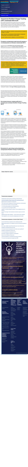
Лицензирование (4, 13)
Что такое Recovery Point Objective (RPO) (9, 207)
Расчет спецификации (5, 7)
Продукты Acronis (4, 5)
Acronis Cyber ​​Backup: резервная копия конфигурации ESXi (12, 221)
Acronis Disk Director (5, 330)
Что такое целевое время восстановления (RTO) (10, 206)
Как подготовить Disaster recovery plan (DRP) (9, 204)
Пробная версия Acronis (18, 308)
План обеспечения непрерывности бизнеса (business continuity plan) (14, 203)
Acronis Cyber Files (5, 324)
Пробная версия (4, 9)
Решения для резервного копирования (25, 308)
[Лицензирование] (8, 13)
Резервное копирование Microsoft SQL (8, 227)
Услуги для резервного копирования (25, 312)
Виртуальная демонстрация (6, 11)
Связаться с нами (4, 15)
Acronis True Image (5, 326)
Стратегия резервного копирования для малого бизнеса (12, 236)
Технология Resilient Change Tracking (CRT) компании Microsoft (13, 200)
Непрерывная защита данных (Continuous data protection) (12, 198)
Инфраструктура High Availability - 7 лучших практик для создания (13, 214)
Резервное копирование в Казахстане (8, 230)
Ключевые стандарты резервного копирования (10, 233)
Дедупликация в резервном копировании (9, 201)
